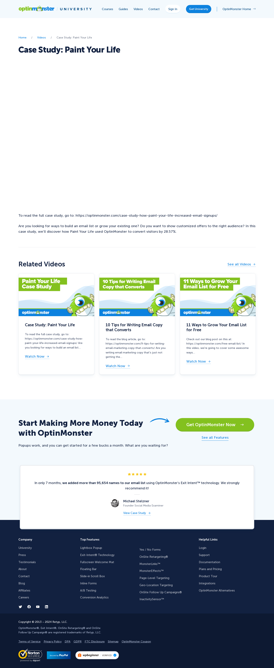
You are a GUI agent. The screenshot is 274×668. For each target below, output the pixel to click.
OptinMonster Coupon (136, 641)
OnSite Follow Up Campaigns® (160, 592)
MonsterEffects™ (151, 571)
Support (204, 555)
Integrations (207, 583)
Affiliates (24, 590)
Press (22, 555)
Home (22, 37)
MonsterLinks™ (149, 564)
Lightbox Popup (91, 548)
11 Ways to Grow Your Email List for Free (216, 327)
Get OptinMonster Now (215, 424)
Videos (41, 37)
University (25, 548)
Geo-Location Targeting (156, 585)
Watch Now (35, 357)
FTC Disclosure (95, 641)
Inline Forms (88, 583)
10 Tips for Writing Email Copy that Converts (134, 327)
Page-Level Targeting (154, 578)
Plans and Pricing (210, 569)
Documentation (209, 562)
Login (202, 548)
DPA (67, 641)
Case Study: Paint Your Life (50, 325)
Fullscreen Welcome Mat (97, 562)
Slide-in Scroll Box (92, 576)
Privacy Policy (53, 641)
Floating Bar (88, 569)
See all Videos (239, 264)
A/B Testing (88, 590)
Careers (23, 597)
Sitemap (113, 641)
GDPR (78, 641)
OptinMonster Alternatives (217, 590)
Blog (21, 583)
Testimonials (27, 562)
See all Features (215, 437)
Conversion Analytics (94, 597)
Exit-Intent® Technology (97, 555)
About (22, 569)
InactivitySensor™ (151, 599)
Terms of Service (29, 641)
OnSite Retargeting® (153, 557)
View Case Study (134, 513)
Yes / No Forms (150, 549)
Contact (24, 576)
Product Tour (208, 576)
